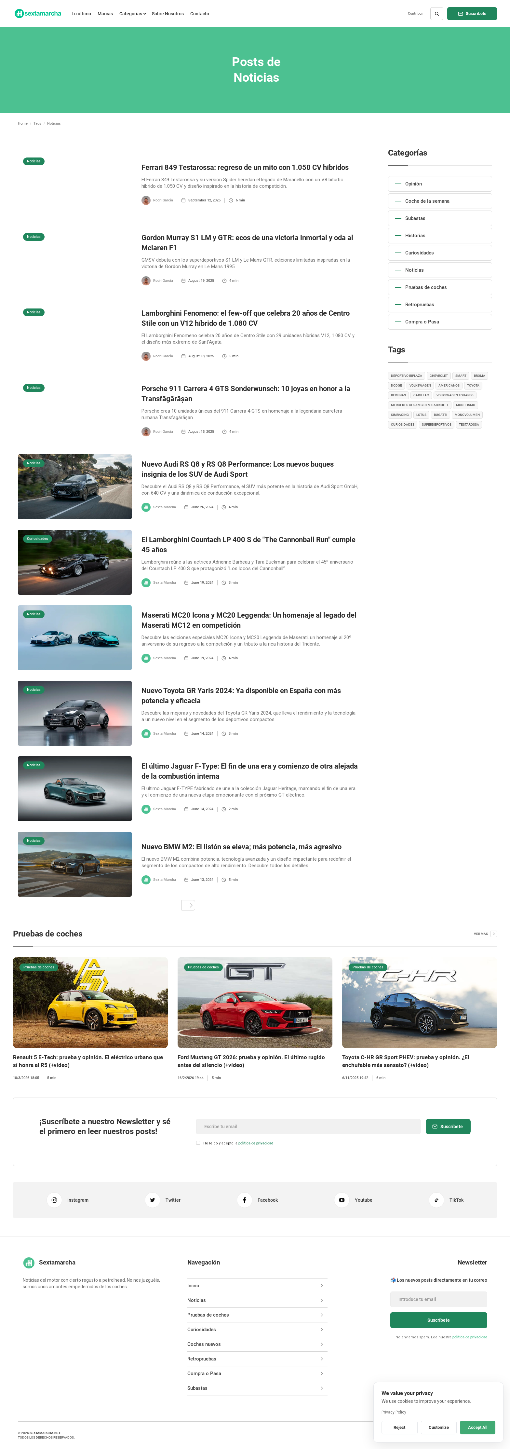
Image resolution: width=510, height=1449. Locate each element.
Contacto (199, 13)
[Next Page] (188, 905)
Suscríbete (476, 13)
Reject (399, 1427)
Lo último (81, 13)
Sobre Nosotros (168, 13)
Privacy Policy (394, 1412)
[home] (37, 13)
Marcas (105, 13)
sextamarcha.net (45, 1433)
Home (23, 123)
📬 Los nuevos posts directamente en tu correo (438, 1280)
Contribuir (416, 13)
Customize (439, 1427)
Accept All (477, 1427)
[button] (132, 13)
